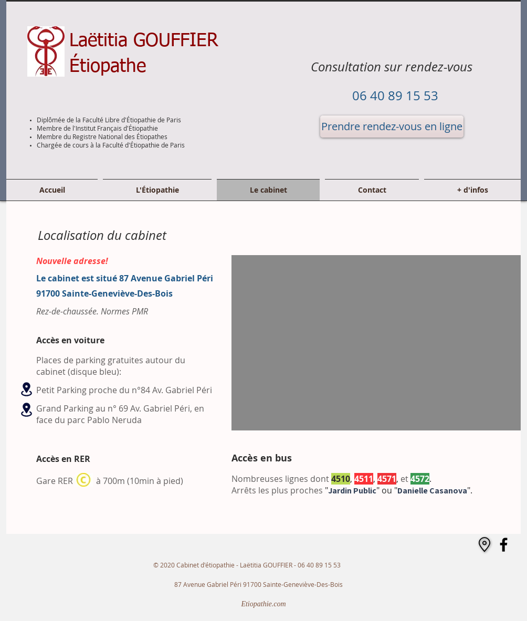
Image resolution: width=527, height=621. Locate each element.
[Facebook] (503, 544)
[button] (471, 190)
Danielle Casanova (432, 490)
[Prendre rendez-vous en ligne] (391, 126)
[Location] (26, 389)
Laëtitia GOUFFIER (143, 41)
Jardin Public (352, 490)
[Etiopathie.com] (263, 604)
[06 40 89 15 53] (395, 96)
